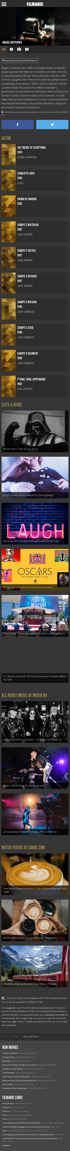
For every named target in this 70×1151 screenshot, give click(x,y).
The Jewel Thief (8, 1057)
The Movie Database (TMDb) (22, 1011)
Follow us (6, 1111)
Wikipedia (18, 112)
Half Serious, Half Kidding (12, 1069)
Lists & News (12, 405)
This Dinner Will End (10, 1053)
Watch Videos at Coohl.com (23, 847)
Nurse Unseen (7, 1084)
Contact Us (6, 1107)
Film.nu (5, 1115)
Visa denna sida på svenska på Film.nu (20, 61)
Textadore (6, 1145)
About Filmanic (8, 1103)
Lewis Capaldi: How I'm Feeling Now (16, 1077)
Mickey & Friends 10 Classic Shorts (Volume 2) (19, 1080)
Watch (4, 1131)
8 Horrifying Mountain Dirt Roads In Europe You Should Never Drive (28, 1135)
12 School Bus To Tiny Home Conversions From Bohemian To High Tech (29, 1138)
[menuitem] (5, 1036)
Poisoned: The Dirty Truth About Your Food (19, 1065)
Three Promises (8, 1073)
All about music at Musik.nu (24, 695)
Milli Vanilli (6, 1061)
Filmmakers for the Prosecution (14, 1088)
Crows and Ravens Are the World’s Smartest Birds (21, 1123)
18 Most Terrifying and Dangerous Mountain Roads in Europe (25, 1127)
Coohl (4, 1119)
